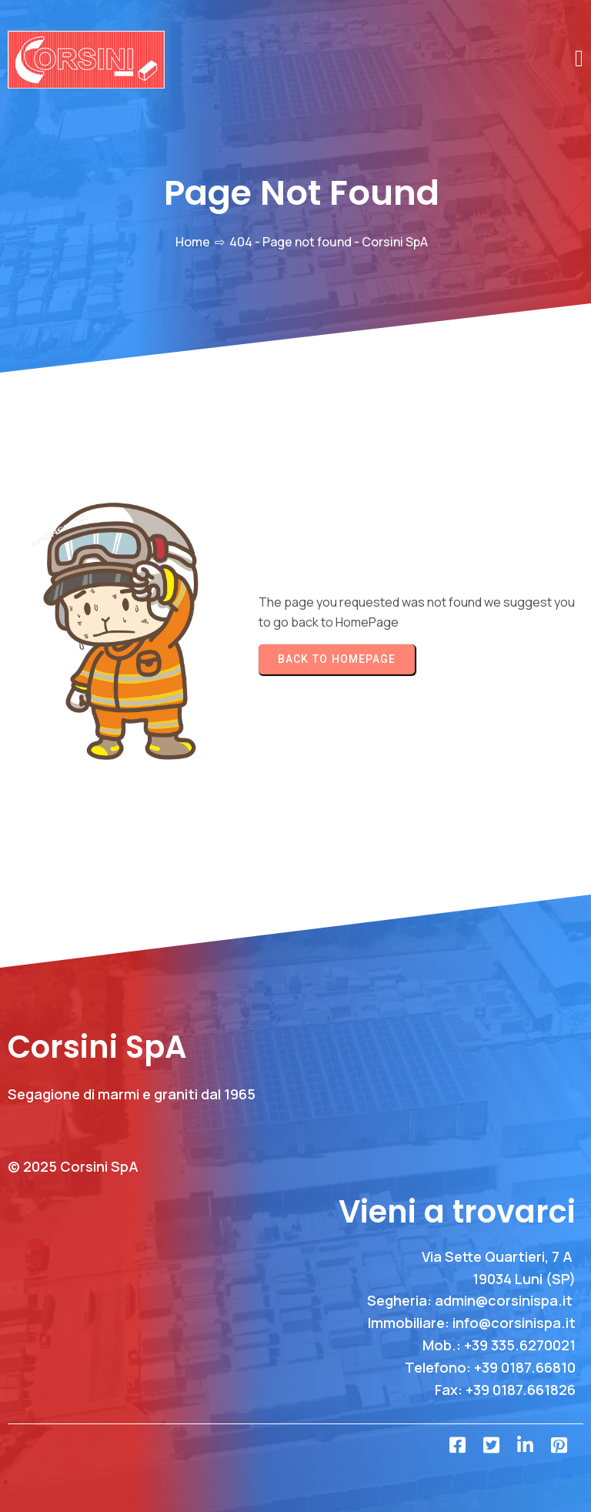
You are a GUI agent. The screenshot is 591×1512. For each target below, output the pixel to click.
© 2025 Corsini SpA (73, 1166)
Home (192, 241)
